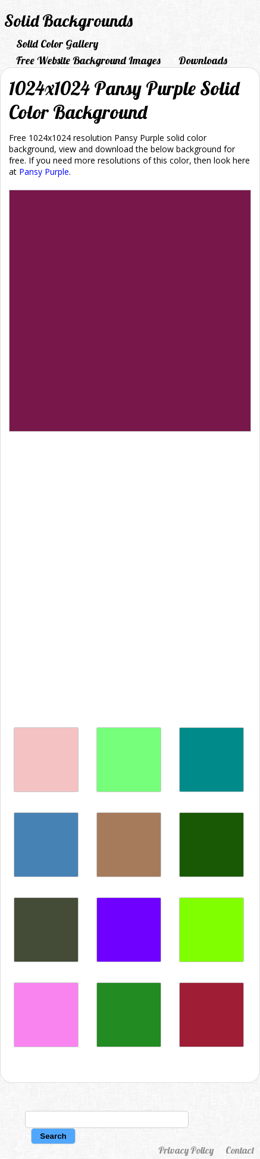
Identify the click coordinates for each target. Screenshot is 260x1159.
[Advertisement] (130, 582)
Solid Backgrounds (68, 20)
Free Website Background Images (88, 60)
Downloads (202, 60)
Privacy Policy (186, 1150)
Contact (239, 1150)
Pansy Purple (44, 171)
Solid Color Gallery (57, 44)
